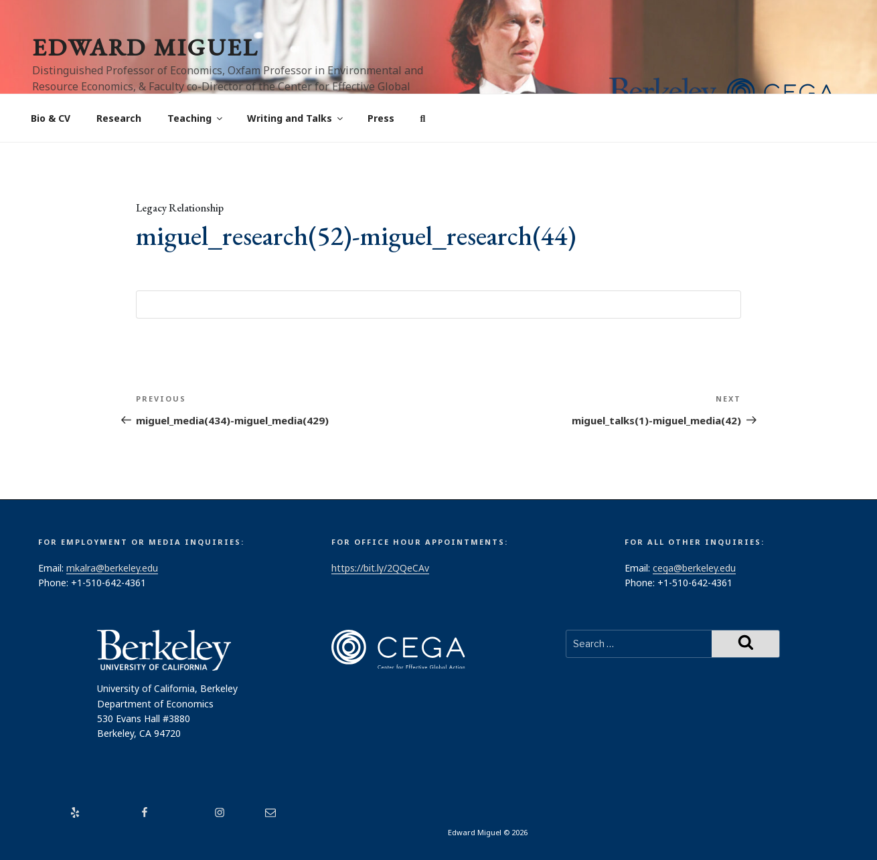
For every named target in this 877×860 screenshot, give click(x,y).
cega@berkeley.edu (694, 568)
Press (381, 118)
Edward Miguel (145, 47)
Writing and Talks (296, 118)
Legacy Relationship (180, 208)
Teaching (195, 118)
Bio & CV (50, 118)
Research (118, 118)
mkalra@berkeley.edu (112, 568)
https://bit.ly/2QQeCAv (380, 568)
